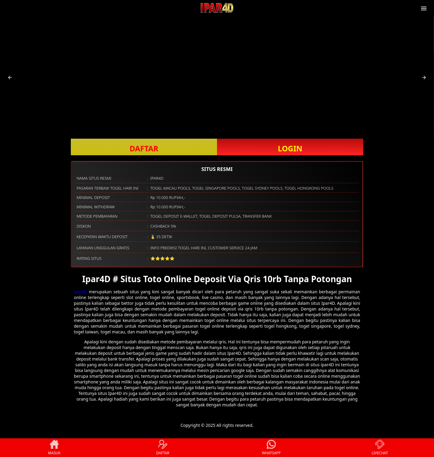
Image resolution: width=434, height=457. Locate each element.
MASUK (54, 447)
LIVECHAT (380, 447)
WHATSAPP (271, 447)
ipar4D (80, 292)
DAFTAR (144, 148)
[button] (10, 77)
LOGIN (290, 148)
